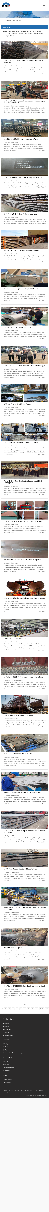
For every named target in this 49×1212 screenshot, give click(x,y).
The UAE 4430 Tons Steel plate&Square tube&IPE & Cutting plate (23, 482)
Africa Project (38, 34)
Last (47, 1008)
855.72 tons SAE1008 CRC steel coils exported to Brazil (24, 986)
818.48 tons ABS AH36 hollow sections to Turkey (21, 139)
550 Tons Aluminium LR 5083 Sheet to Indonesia (21, 250)
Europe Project (9, 36)
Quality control (7, 1050)
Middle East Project (25, 34)
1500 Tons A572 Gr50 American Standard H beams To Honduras (23, 61)
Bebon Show (11, 20)
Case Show (18, 20)
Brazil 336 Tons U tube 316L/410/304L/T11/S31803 (22, 792)
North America (37, 31)
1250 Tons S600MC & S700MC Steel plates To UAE (23, 177)
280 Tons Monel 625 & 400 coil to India (18, 327)
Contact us (28, 1095)
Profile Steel (6, 1032)
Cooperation (6, 1070)
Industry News (7, 1082)
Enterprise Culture (8, 1067)
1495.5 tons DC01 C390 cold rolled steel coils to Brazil (23, 677)
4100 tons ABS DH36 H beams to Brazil (18, 715)
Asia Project (12, 34)
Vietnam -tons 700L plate (13, 948)
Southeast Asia (13, 31)
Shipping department (9, 1044)
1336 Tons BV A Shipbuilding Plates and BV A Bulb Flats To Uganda (24, 832)
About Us (5, 1061)
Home (5, 20)
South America (26, 31)
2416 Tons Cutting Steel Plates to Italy (18, 754)
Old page (43, 1095)
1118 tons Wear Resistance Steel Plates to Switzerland (24, 521)
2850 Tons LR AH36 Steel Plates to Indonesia (20, 214)
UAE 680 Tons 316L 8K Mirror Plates (17, 404)
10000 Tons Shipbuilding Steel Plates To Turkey (21, 869)
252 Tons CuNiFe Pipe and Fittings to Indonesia (21, 289)
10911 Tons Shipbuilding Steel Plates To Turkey (21, 443)
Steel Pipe (6, 1026)
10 (36, 1008)
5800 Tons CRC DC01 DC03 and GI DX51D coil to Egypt (24, 366)
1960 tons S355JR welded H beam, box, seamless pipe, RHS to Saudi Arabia (24, 102)
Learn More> (41, 74)
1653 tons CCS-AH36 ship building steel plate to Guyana (24, 598)
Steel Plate (6, 1023)
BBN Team (6, 1064)
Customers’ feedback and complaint (14, 1053)
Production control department (12, 1047)
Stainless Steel (7, 1029)
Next (41, 1008)
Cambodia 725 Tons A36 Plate (15, 639)
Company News (7, 1079)
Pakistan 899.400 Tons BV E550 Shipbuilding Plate (22, 560)
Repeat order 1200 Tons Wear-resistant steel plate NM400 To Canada (25, 908)
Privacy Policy (36, 1095)
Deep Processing (8, 1035)
